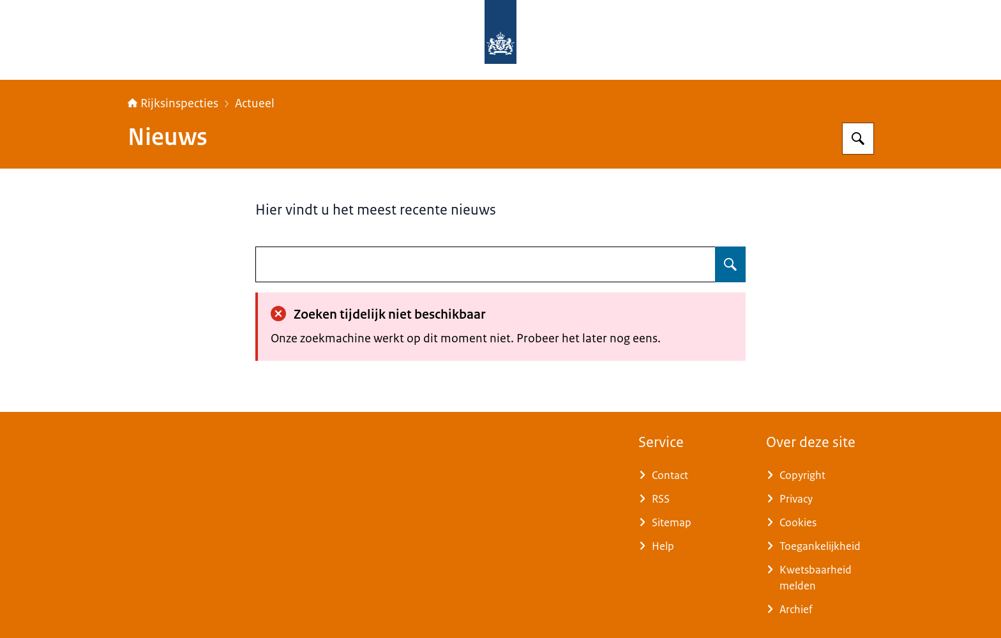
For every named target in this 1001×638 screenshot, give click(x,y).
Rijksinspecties (173, 103)
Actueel (255, 103)
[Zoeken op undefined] (730, 264)
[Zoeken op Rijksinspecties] (858, 138)
